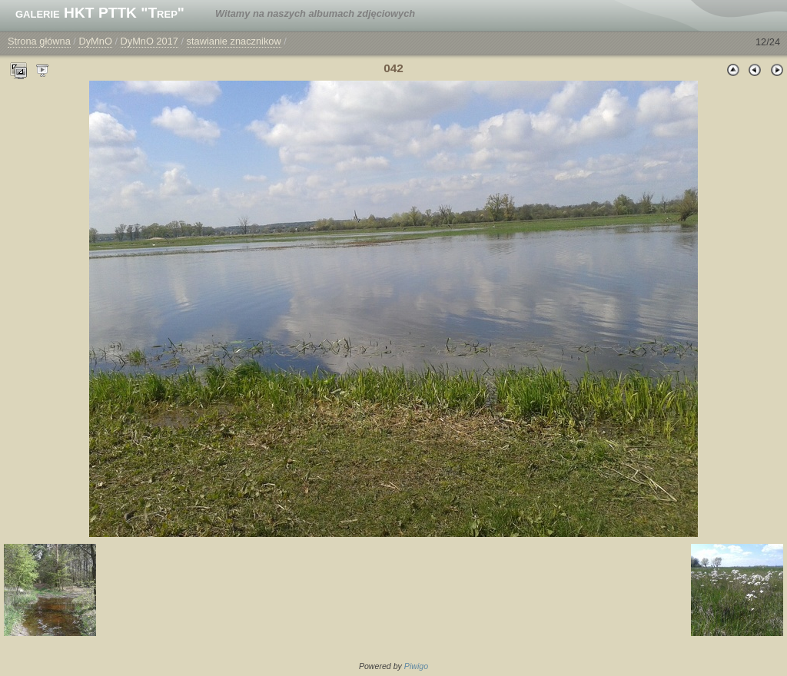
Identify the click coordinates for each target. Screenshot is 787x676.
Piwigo (416, 666)
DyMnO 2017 (149, 41)
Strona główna (39, 41)
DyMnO (94, 41)
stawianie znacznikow (234, 41)
